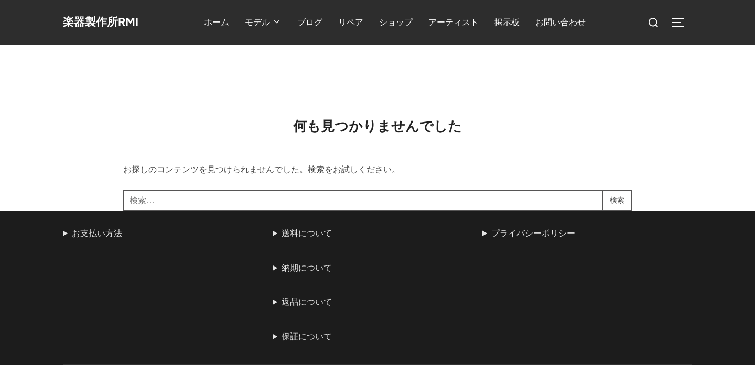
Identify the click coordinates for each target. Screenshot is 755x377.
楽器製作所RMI (110, 22)
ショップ (405, 22)
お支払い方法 (97, 188)
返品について (307, 256)
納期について (307, 222)
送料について (307, 188)
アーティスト (463, 22)
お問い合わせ (570, 22)
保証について (307, 291)
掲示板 (516, 22)
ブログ (319, 22)
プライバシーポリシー (533, 188)
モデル (272, 22)
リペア (360, 22)
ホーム (226, 22)
